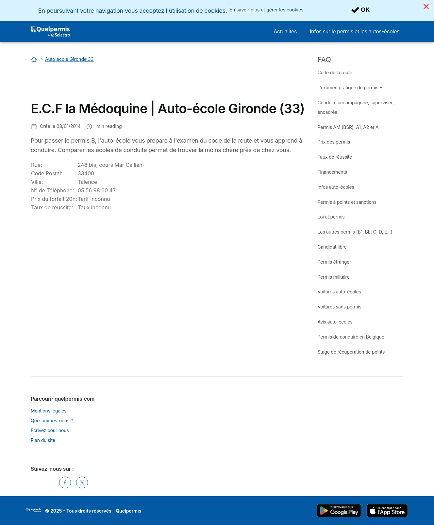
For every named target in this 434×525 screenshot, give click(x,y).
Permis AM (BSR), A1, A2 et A (348, 127)
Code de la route (335, 72)
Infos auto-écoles (336, 187)
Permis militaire (334, 277)
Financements (332, 172)
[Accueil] (35, 59)
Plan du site (43, 440)
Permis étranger (334, 262)
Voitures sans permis (339, 306)
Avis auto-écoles (335, 321)
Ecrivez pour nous (50, 430)
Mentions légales (49, 410)
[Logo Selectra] (50, 31)
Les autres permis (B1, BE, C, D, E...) (355, 232)
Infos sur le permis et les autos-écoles (354, 31)
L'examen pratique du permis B (350, 87)
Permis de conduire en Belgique (351, 337)
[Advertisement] (150, 83)
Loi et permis (331, 216)
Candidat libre (332, 247)
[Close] (426, 6)
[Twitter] (82, 482)
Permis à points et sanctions (347, 202)
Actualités (285, 31)
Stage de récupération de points (351, 352)
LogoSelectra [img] (33, 510)
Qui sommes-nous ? (52, 420)
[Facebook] (65, 482)
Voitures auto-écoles (339, 291)
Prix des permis (334, 142)
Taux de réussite (335, 157)
